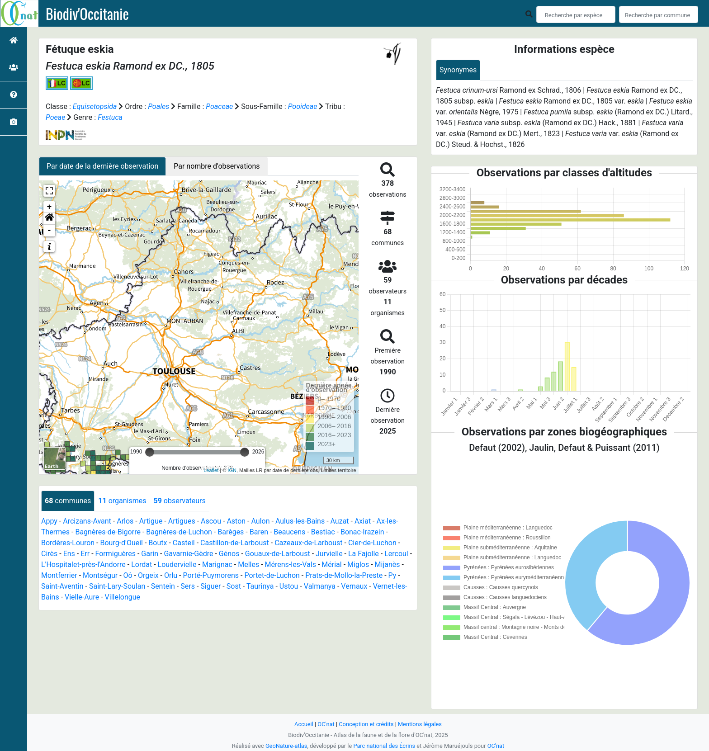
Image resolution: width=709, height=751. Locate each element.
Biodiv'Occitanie (87, 14)
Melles (248, 564)
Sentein (163, 586)
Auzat (340, 521)
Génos (229, 553)
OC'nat (325, 724)
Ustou (288, 586)
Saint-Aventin (62, 586)
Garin (149, 553)
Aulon (260, 521)
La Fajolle (363, 553)
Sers (187, 586)
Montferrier (59, 575)
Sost (234, 586)
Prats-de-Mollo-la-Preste (344, 575)
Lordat (141, 564)
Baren (259, 532)
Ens (69, 553)
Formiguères (115, 553)
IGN (231, 470)
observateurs (179, 500)
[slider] (149, 452)
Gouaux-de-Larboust (277, 553)
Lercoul (396, 553)
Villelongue (122, 597)
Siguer (210, 586)
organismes (122, 500)
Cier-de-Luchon (372, 542)
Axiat (362, 521)
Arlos (125, 521)
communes (68, 500)
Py (392, 575)
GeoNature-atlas (286, 745)
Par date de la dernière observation (102, 166)
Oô (127, 575)
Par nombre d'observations (217, 166)
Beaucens (289, 532)
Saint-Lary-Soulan (117, 586)
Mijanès (387, 564)
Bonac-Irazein (362, 532)
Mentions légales (420, 724)
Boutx (157, 542)
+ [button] (49, 207)
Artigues (181, 521)
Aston (236, 521)
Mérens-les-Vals (290, 564)
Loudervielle (177, 564)
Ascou (211, 521)
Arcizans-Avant (87, 521)
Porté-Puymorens (211, 575)
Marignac (217, 564)
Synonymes (458, 70)
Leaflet (210, 470)
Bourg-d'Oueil (121, 542)
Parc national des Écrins (384, 745)
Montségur (100, 575)
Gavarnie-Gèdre (188, 553)
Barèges (230, 532)
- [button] (49, 230)
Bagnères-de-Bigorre (108, 532)
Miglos (358, 564)
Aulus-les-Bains (300, 521)
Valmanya (320, 586)
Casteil (184, 542)
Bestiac (323, 532)
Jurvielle (329, 553)
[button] (49, 219)
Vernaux (354, 586)
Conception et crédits (366, 724)
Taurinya (260, 586)
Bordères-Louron (68, 542)
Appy (49, 521)
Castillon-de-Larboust (234, 542)
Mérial (331, 564)
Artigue (151, 521)
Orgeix (148, 575)
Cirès (49, 553)
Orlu (170, 575)
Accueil (303, 724)
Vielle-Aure (82, 597)
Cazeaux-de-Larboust (308, 542)
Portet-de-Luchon (271, 575)
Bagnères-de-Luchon (179, 532)
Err (85, 553)
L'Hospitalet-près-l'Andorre (83, 564)
